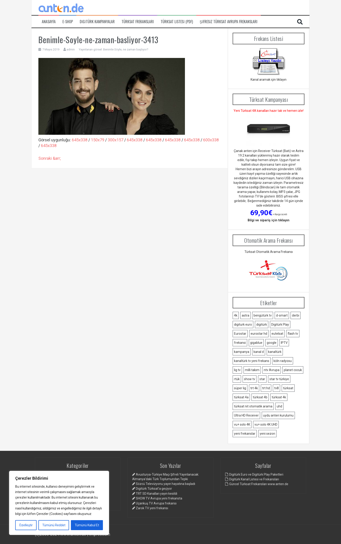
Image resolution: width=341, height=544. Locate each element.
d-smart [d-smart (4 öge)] (282, 315)
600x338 (211, 139)
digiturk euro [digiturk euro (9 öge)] (243, 324)
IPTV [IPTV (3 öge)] (284, 342)
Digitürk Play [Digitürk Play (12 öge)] (280, 324)
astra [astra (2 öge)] (245, 315)
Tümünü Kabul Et (87, 525)
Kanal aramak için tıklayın (268, 79)
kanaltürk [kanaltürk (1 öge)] (274, 352)
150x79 (97, 139)
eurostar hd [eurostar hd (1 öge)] (259, 333)
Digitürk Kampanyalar (97, 21)
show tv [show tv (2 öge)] (249, 379)
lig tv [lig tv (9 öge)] (237, 370)
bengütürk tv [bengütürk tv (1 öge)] (263, 315)
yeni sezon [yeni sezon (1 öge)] (267, 433)
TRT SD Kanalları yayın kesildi (156, 493)
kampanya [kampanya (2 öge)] (241, 352)
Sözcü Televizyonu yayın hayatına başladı (165, 484)
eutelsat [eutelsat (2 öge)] (277, 333)
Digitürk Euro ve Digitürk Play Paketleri (256, 474)
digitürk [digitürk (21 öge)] (261, 324)
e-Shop (67, 21)
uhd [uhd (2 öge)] (279, 406)
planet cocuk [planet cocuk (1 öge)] (293, 370)
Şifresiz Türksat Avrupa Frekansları (229, 21)
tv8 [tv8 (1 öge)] (276, 388)
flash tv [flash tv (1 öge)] (293, 333)
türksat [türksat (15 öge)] (288, 388)
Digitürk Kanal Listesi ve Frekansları (254, 479)
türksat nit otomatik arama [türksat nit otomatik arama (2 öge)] (253, 406)
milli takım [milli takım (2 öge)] (252, 370)
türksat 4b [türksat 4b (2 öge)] (260, 397)
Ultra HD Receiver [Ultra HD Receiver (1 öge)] (246, 415)
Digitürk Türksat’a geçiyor (154, 488)
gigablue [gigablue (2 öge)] (256, 342)
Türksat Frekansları (138, 21)
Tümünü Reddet (53, 525)
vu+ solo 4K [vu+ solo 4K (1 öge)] (242, 424)
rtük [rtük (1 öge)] (237, 379)
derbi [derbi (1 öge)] (295, 315)
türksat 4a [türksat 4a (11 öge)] (241, 397)
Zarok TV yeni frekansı (152, 508)
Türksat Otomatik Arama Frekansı (268, 252)
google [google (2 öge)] (271, 342)
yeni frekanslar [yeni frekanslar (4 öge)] (244, 433)
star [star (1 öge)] (262, 379)
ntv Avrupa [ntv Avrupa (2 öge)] (271, 370)
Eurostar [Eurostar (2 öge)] (240, 333)
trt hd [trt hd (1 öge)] (266, 388)
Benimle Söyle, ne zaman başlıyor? (125, 49)
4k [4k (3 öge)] (235, 315)
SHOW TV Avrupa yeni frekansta (159, 498)
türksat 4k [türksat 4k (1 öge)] (279, 397)
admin (71, 49)
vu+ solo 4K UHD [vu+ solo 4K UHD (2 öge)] (265, 424)
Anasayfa (49, 21)
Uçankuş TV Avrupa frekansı (156, 503)
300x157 (115, 139)
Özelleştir (26, 525)
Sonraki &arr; (49, 158)
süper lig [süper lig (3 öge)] (240, 388)
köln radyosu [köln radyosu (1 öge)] (283, 361)
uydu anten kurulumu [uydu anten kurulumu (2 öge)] (278, 415)
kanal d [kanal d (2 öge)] (259, 352)
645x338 (79, 139)
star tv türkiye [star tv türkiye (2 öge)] (279, 379)
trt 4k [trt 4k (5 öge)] (254, 388)
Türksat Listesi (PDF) (177, 21)
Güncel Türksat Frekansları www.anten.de (258, 484)
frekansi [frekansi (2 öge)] (240, 342)
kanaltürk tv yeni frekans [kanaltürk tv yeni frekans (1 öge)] (251, 361)
